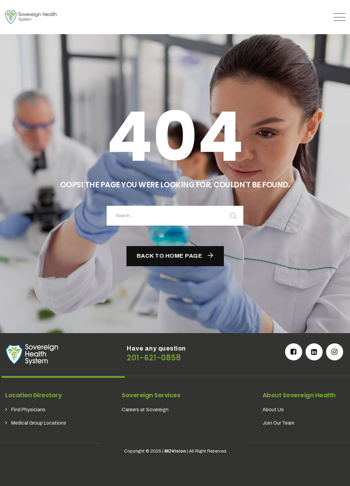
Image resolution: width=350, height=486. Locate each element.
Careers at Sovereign (145, 409)
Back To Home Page (170, 256)
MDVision (175, 451)
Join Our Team (278, 423)
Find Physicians (28, 409)
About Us (273, 409)
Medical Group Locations (38, 423)
